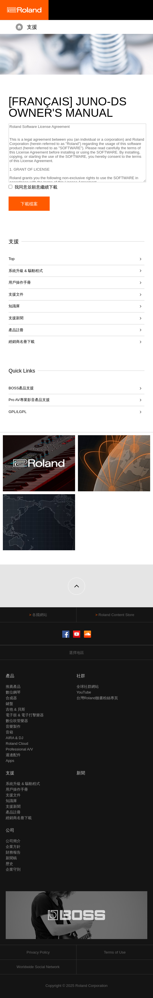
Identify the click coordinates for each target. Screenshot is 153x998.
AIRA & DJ (14, 738)
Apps (10, 760)
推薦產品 (13, 686)
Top (12, 259)
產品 (10, 675)
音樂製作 (13, 726)
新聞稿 (11, 858)
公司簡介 (13, 841)
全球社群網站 (87, 686)
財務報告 (13, 852)
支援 (32, 27)
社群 (80, 675)
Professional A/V (19, 749)
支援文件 (16, 294)
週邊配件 (13, 755)
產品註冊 (16, 330)
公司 (10, 830)
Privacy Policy (38, 952)
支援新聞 (16, 318)
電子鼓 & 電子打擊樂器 (25, 715)
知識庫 (14, 306)
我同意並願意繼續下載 (36, 187)
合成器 (11, 698)
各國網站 (39, 615)
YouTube (83, 692)
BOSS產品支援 (21, 388)
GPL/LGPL (18, 412)
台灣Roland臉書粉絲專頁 (97, 698)
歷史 (9, 864)
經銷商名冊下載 (22, 342)
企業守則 (13, 869)
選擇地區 (76, 653)
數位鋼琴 (13, 692)
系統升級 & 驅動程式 (26, 271)
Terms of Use (115, 952)
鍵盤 (9, 704)
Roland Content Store (116, 615)
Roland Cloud (17, 743)
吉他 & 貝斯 (15, 709)
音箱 (9, 732)
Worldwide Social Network (38, 967)
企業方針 (13, 846)
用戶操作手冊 (20, 282)
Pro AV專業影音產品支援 (29, 400)
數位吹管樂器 (17, 721)
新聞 (80, 772)
